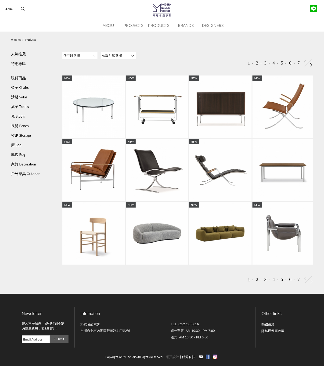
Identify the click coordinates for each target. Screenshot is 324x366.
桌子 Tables (20, 106)
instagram (215, 357)
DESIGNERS (213, 25)
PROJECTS (133, 25)
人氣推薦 (18, 54)
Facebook (208, 357)
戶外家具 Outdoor (25, 174)
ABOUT (110, 25)
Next (311, 65)
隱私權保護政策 (272, 330)
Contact (201, 357)
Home (16, 39)
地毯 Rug (18, 154)
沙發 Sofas (19, 97)
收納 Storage (21, 135)
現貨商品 (18, 78)
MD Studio (162, 10)
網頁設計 (172, 357)
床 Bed (16, 145)
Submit (59, 339)
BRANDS (186, 25)
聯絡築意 (267, 324)
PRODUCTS (158, 25)
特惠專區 (18, 63)
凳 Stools (18, 116)
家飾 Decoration (23, 164)
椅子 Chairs (20, 87)
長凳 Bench (20, 126)
